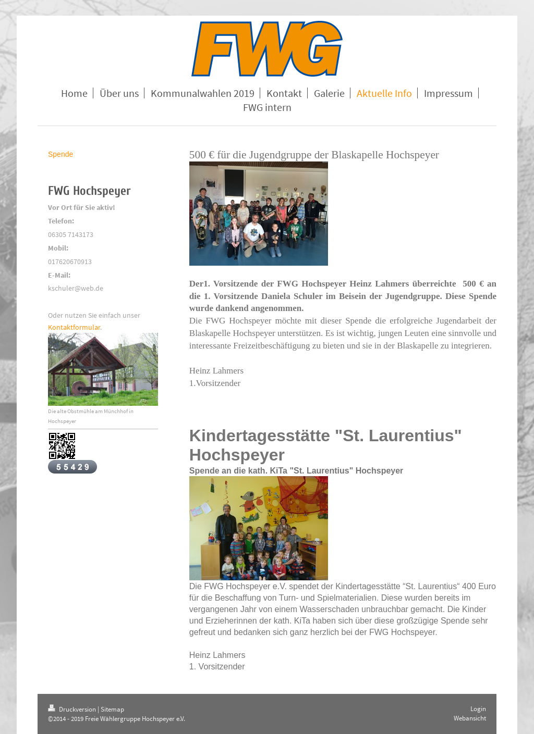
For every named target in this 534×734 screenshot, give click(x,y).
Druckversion (73, 709)
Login (478, 708)
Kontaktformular (74, 327)
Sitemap (112, 709)
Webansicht (470, 718)
